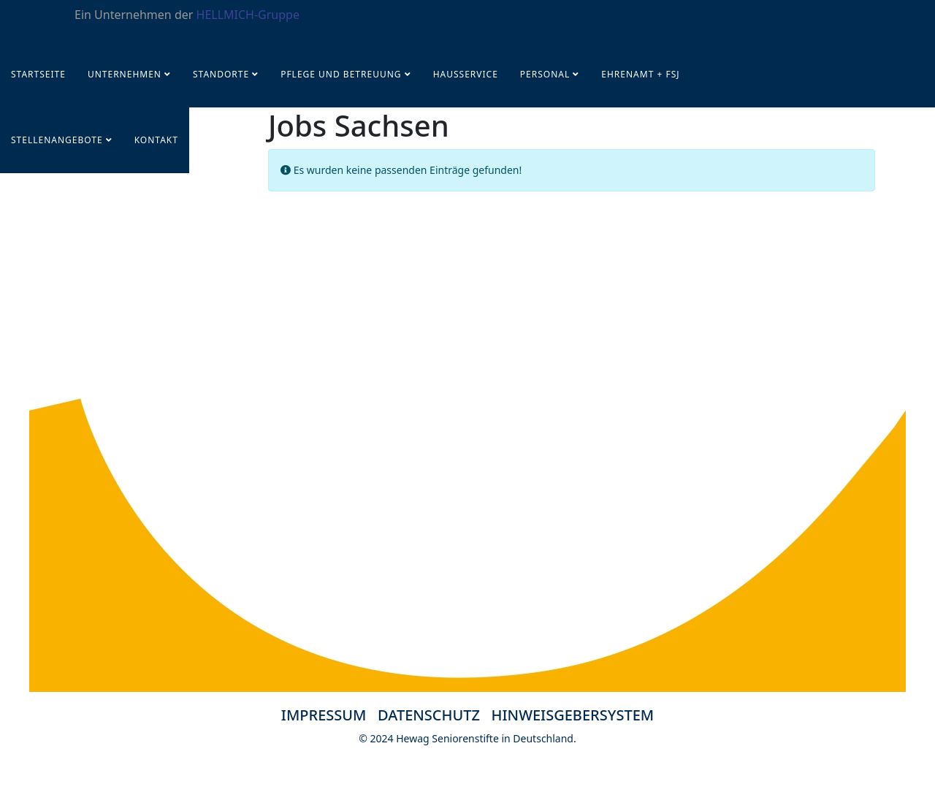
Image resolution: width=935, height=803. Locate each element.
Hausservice (465, 74)
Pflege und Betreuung (342, 74)
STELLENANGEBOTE (57, 140)
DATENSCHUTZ (435, 715)
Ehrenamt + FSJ (640, 74)
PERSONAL (545, 74)
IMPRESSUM (324, 715)
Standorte (221, 74)
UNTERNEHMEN (124, 74)
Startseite (38, 74)
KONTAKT (156, 140)
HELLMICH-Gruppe (247, 15)
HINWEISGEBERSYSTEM (573, 715)
